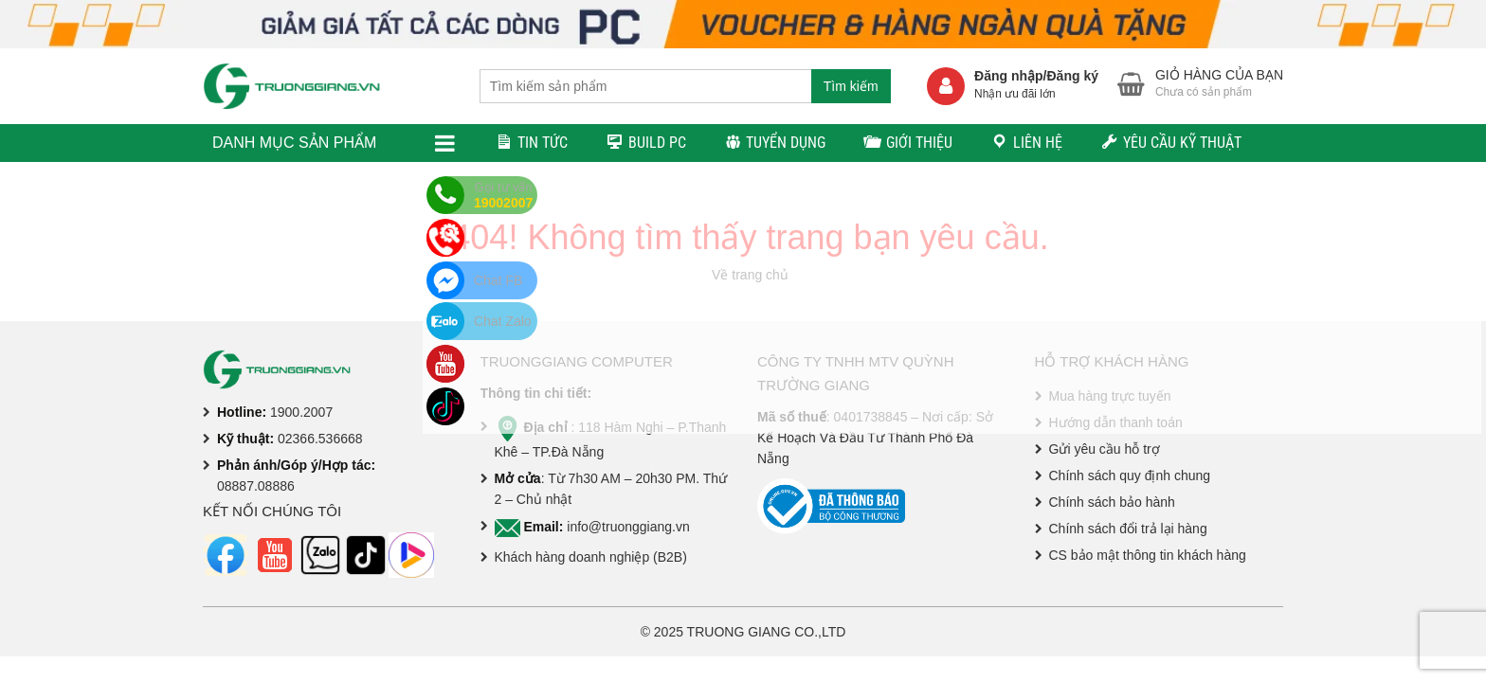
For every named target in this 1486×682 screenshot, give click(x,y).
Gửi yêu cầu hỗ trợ (1104, 449)
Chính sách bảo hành (1112, 502)
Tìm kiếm (851, 86)
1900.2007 (301, 412)
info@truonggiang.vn (628, 526)
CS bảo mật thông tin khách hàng (1147, 555)
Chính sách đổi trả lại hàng (1128, 528)
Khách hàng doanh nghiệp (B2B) (591, 557)
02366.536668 (320, 438)
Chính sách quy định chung (1130, 475)
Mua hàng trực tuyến (1110, 396)
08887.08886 (256, 486)
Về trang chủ (750, 274)
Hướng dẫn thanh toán (1116, 422)
